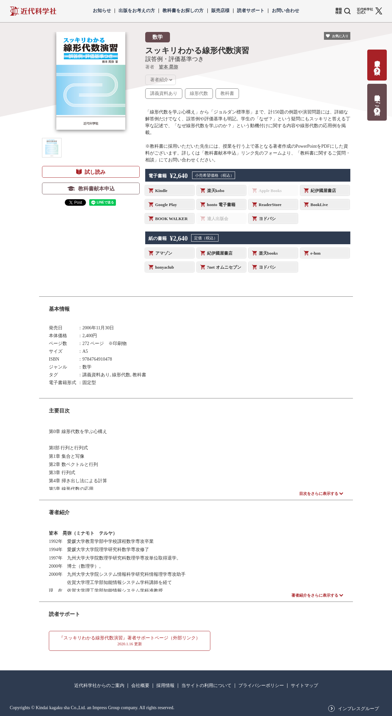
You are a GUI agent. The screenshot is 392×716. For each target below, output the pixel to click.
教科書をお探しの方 (182, 10)
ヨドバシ (267, 218)
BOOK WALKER (171, 218)
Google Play (166, 204)
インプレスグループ (358, 709)
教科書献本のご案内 (377, 98)
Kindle (161, 190)
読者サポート (250, 10)
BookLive (319, 204)
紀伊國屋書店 (323, 190)
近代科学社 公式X (365, 11)
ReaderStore (270, 204)
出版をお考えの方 (137, 10)
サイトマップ (304, 685)
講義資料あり (163, 93)
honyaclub (164, 267)
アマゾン (163, 253)
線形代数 (199, 93)
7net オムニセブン (224, 267)
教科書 (227, 93)
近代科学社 (33, 11)
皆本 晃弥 (168, 67)
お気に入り (340, 36)
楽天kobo (215, 190)
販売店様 (220, 10)
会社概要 (140, 685)
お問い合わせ (285, 10)
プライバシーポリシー (261, 685)
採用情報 (165, 685)
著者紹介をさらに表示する (314, 595)
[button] (52, 147)
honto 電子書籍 (221, 204)
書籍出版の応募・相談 (377, 61)
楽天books (268, 253)
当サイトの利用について (206, 685)
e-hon (316, 253)
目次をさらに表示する (318, 493)
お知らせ (102, 10)
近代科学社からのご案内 (99, 685)
